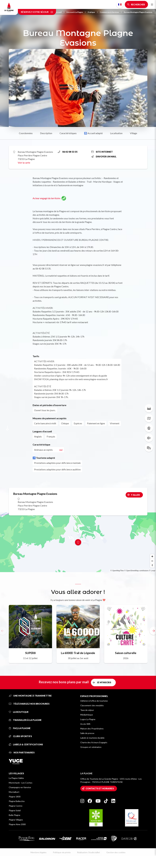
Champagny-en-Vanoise (20, 787)
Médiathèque (86, 714)
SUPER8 (30, 653)
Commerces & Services (111, 12)
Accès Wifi (85, 724)
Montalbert (14, 792)
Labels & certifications (26, 744)
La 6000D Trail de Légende (78, 653)
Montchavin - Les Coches (20, 782)
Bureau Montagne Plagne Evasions (138, 12)
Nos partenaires (22, 752)
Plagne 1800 (14, 796)
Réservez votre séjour (37, 12)
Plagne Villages (16, 819)
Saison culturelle (125, 653)
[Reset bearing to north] (152, 565)
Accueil (60, 12)
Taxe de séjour (87, 710)
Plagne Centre (15, 806)
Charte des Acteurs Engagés (93, 742)
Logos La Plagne (87, 719)
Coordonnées (26, 133)
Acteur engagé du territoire (49, 198)
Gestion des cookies (115, 852)
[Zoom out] (152, 561)
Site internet (102, 151)
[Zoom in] (152, 556)
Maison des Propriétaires (92, 728)
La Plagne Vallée (16, 778)
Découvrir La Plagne (76, 12)
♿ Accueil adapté (93, 133)
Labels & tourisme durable (92, 738)
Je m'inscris (104, 682)
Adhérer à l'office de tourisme (94, 701)
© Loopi (152, 571)
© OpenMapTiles (117, 571)
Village (133, 133)
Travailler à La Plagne (25, 720)
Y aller (135, 494)
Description (46, 133)
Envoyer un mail (103, 156)
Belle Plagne (14, 815)
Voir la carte (24, 162)
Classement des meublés (92, 705)
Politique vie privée (62, 852)
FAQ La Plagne (20, 728)
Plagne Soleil (15, 810)
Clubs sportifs (20, 736)
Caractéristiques (68, 133)
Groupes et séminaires (90, 747)
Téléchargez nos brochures (29, 703)
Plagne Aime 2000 (17, 824)
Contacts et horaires (100, 788)
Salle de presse (87, 733)
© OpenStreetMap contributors (136, 571)
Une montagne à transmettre (30, 695)
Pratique (93, 12)
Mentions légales (38, 852)
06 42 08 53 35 (67, 151)
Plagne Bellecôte (17, 801)
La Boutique (19, 712)
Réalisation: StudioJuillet (88, 852)
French (119, 4)
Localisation (116, 133)
